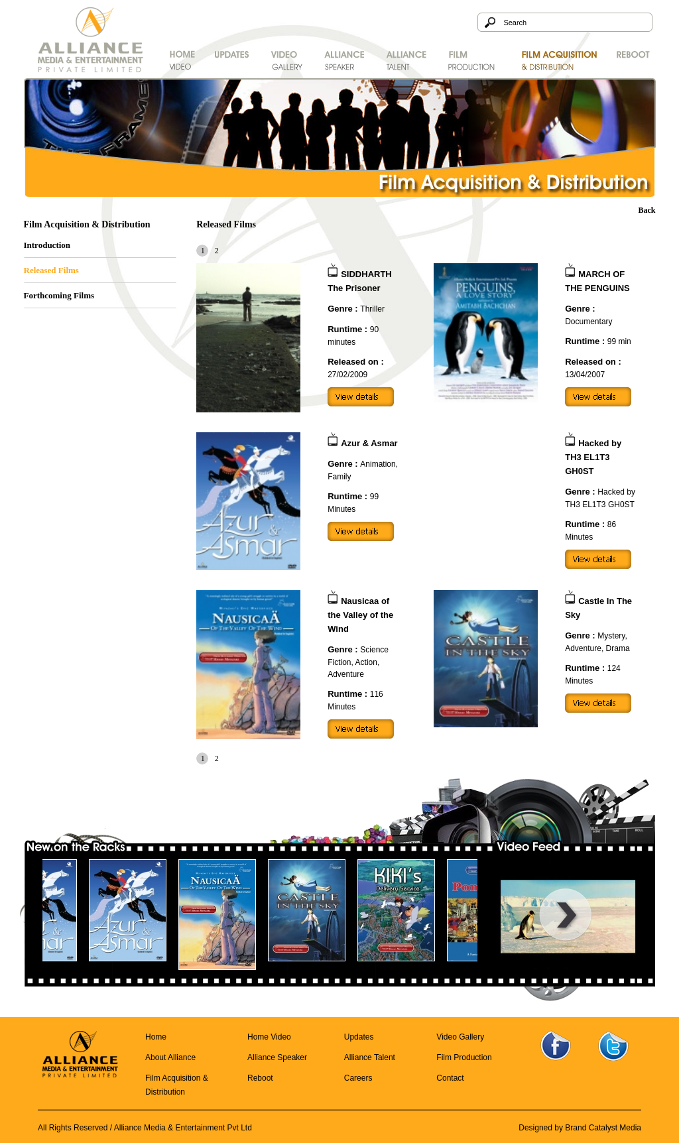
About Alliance (170, 1057)
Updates (359, 1037)
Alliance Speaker (277, 1057)
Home (155, 1037)
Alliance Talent (369, 1057)
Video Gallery (460, 1037)
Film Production (463, 1057)
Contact (449, 1078)
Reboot (260, 1078)
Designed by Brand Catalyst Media (580, 1127)
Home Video (269, 1037)
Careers (358, 1078)
